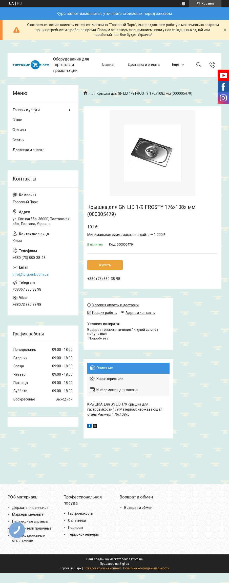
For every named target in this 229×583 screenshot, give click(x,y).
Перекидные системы (30, 521)
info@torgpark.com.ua (31, 274)
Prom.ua (137, 559)
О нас (17, 120)
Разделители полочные (32, 528)
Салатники (77, 520)
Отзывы (19, 130)
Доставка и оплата (144, 65)
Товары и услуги (26, 110)
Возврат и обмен (138, 508)
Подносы (75, 528)
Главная (108, 65)
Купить (105, 265)
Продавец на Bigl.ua (114, 564)
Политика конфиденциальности (146, 568)
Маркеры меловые (28, 514)
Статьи (19, 140)
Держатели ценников (30, 508)
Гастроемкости (80, 513)
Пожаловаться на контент (102, 568)
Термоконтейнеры (83, 534)
